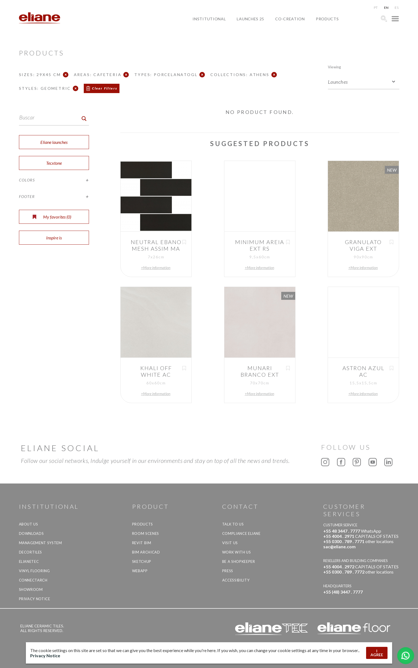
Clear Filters (104, 88)
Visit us (230, 543)
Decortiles (30, 552)
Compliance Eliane (241, 533)
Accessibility (235, 580)
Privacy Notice (34, 599)
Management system (40, 543)
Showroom (31, 589)
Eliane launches (54, 142)
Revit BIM (141, 543)
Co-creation (290, 18)
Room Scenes (145, 533)
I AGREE (376, 653)
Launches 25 (250, 18)
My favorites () (52, 216)
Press (227, 571)
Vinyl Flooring (34, 571)
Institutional (209, 18)
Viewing (334, 67)
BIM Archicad (146, 552)
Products (327, 18)
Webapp (140, 571)
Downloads (31, 533)
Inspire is (54, 237)
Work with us (236, 552)
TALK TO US (233, 524)
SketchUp (141, 561)
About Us (28, 524)
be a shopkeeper (238, 561)
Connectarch (33, 580)
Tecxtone (54, 163)
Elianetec (29, 561)
